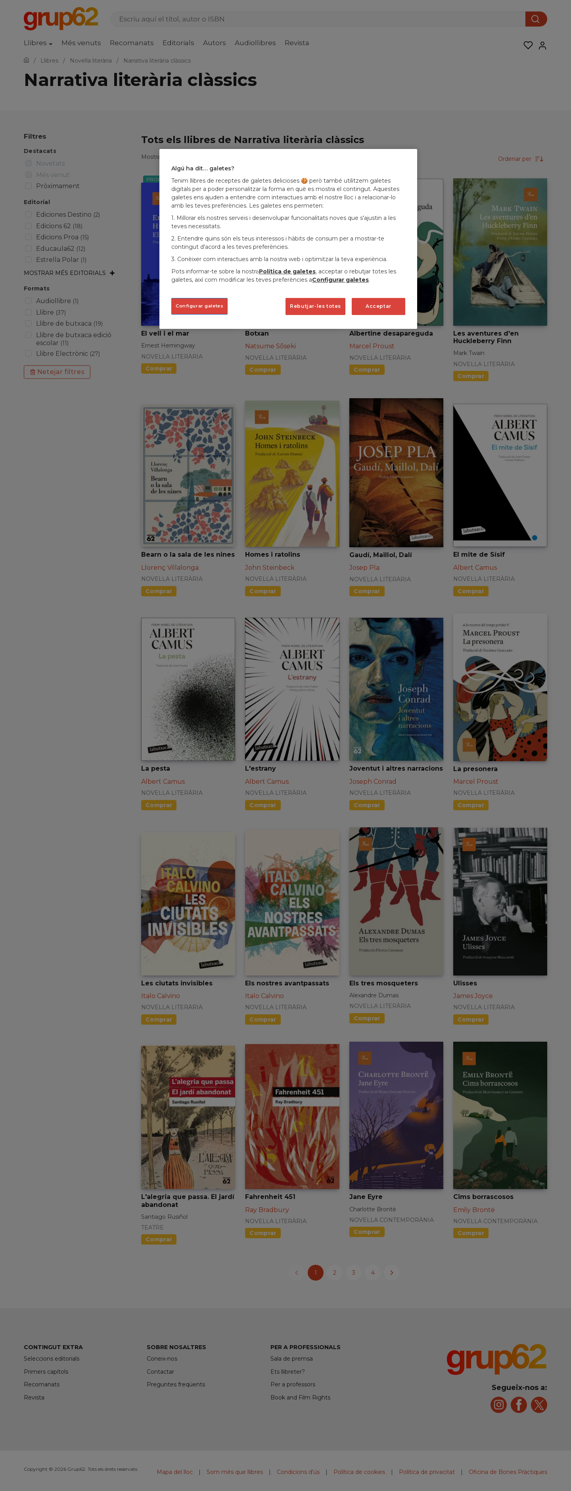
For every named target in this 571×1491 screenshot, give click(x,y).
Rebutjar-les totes (315, 306)
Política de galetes (287, 271)
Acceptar (378, 306)
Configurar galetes (340, 279)
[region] (288, 238)
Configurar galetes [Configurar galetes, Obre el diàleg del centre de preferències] (199, 306)
